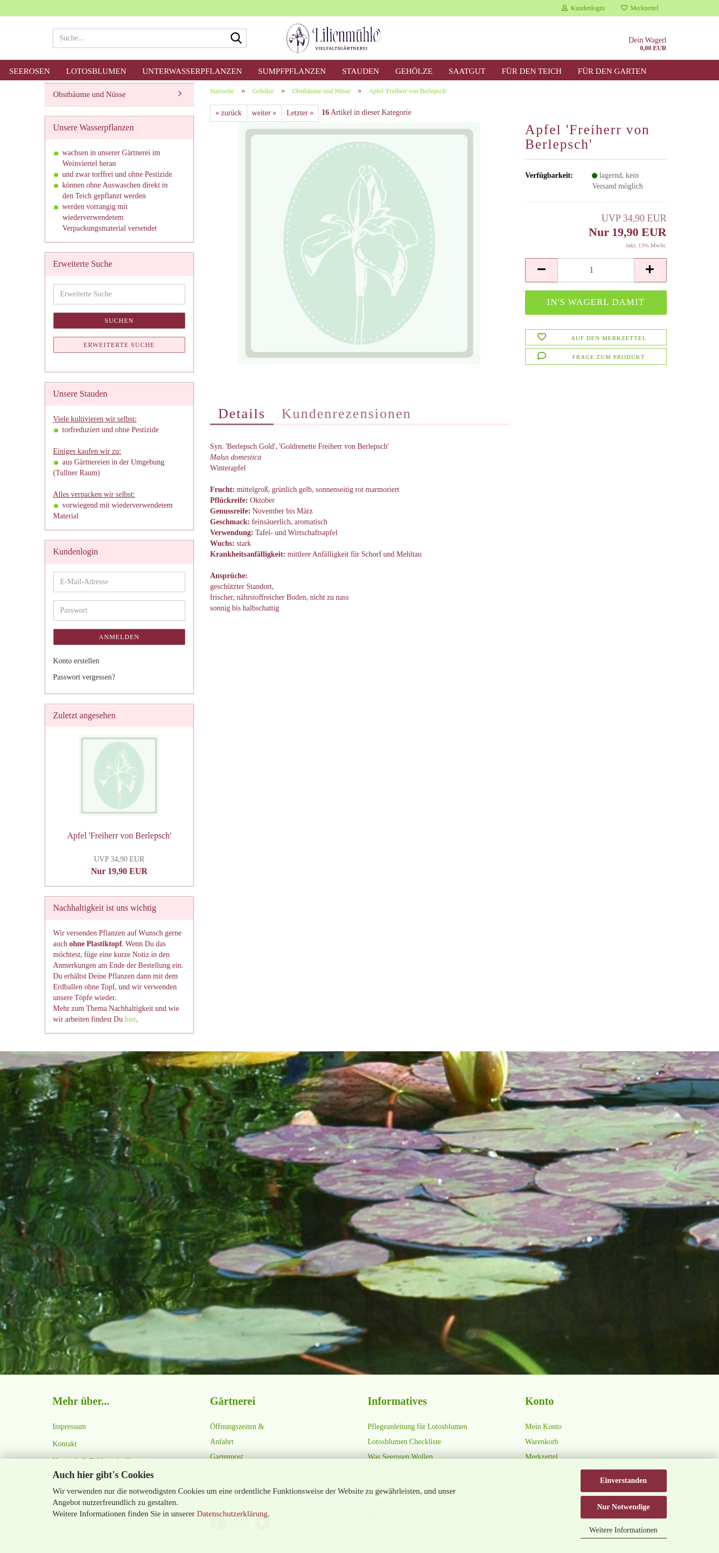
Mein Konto (543, 1433)
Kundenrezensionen (346, 419)
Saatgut (467, 71)
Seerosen (29, 71)
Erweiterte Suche (119, 351)
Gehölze (413, 71)
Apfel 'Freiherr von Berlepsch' (119, 842)
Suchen (119, 326)
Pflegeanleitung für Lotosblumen (417, 1433)
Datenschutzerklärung (232, 1513)
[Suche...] (236, 38)
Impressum (69, 1433)
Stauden (360, 71)
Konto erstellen (76, 667)
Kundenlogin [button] (583, 8)
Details (242, 419)
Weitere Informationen (623, 1530)
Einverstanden (623, 1480)
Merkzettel (640, 8)
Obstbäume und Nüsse (89, 100)
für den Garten (612, 71)
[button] (541, 276)
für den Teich (531, 71)
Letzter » (300, 119)
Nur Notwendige (623, 1507)
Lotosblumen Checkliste (404, 1448)
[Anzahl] (595, 276)
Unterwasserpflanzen (192, 71)
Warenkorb (542, 1448)
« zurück (228, 119)
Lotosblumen (96, 71)
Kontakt (65, 1450)
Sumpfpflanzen (292, 71)
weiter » (264, 119)
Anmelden (119, 643)
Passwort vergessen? (84, 683)
